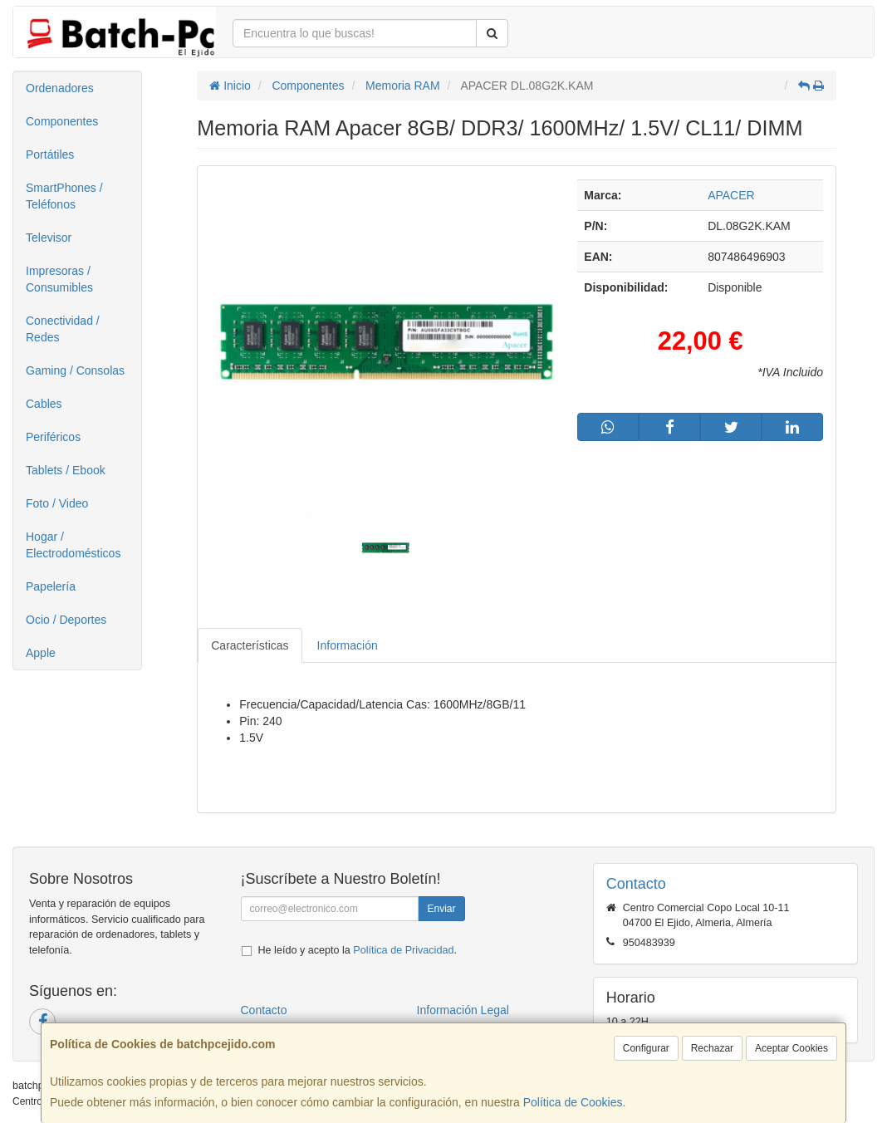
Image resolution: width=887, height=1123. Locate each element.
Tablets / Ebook (65, 470)
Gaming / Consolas (75, 370)
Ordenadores (60, 88)
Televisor (48, 237)
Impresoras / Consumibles (59, 279)
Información (347, 645)
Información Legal (463, 1010)
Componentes (62, 121)
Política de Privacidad (403, 950)
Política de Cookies (573, 1102)
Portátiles (50, 154)
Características (249, 645)
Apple (41, 653)
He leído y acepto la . (357, 950)
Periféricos (53, 437)
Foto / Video (57, 503)
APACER (731, 195)
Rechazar (712, 1048)
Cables (44, 403)
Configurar (646, 1048)
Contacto (264, 1010)
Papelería (51, 586)
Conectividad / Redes (63, 329)
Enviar (441, 909)
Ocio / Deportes (66, 619)
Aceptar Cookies (791, 1048)
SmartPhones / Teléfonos (64, 196)
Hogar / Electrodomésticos (73, 545)
